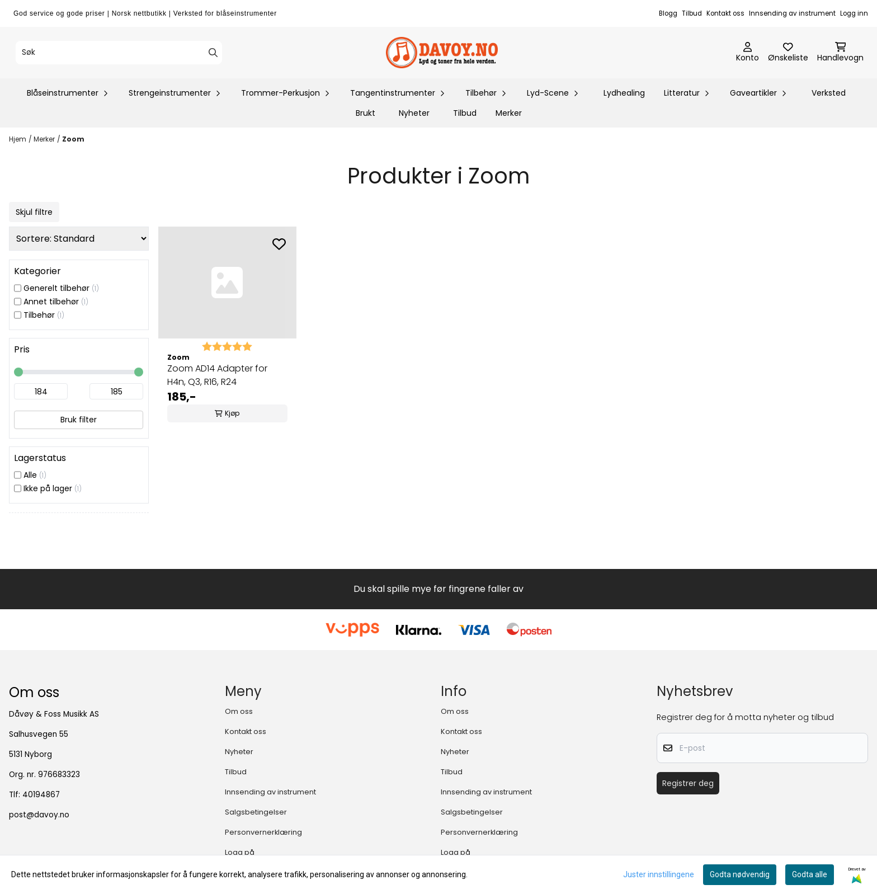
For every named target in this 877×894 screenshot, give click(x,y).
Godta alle (809, 874)
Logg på (239, 852)
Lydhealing (624, 92)
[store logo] (442, 52)
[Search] (213, 52)
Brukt (365, 113)
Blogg (668, 13)
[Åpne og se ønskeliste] (788, 52)
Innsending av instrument (792, 13)
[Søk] (119, 52)
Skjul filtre (34, 212)
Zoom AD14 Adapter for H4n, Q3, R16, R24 (217, 375)
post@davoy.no (39, 815)
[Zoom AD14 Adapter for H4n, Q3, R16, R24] (227, 282)
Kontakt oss (725, 13)
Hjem (17, 139)
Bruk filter (78, 419)
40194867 (41, 794)
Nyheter (414, 113)
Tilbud (692, 13)
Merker (509, 113)
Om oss (239, 711)
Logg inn (854, 13)
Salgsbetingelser (256, 812)
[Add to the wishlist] (279, 244)
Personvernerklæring (263, 832)
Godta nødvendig (740, 874)
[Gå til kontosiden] (747, 52)
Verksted (829, 92)
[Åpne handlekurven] (840, 52)
